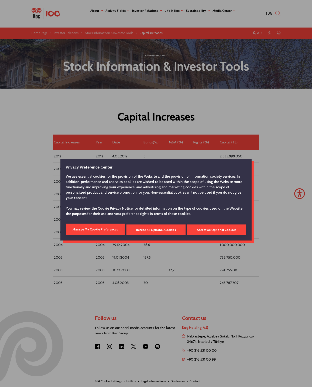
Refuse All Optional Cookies (156, 229)
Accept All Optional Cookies (217, 229)
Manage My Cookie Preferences (95, 229)
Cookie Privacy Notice (115, 209)
